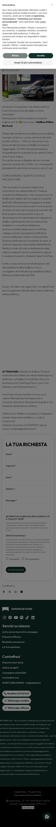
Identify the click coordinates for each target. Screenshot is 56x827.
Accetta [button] (41, 55)
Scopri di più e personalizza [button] (28, 62)
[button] (52, 4)
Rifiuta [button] (15, 55)
